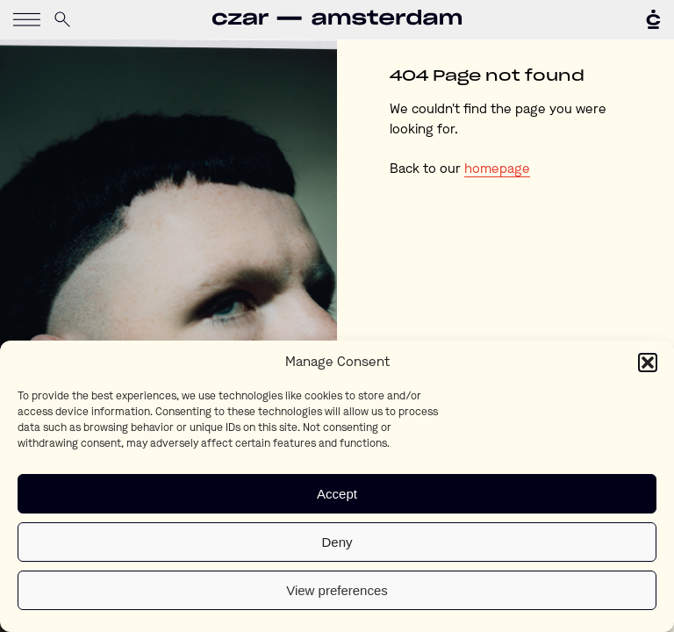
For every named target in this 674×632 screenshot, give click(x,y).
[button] (647, 362)
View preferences (337, 590)
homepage (497, 169)
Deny (336, 542)
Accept (337, 493)
